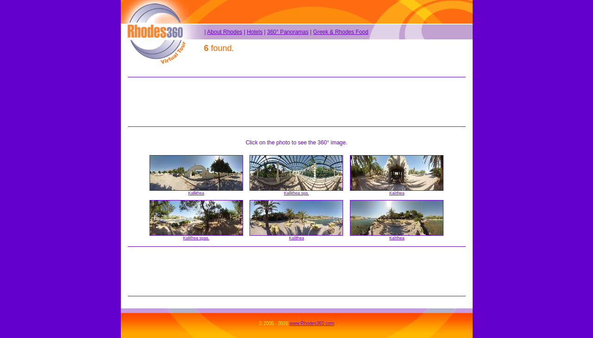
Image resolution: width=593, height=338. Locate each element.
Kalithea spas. (196, 238)
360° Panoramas (288, 32)
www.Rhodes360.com (311, 323)
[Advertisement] (296, 102)
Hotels (254, 32)
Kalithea (397, 193)
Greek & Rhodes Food (340, 32)
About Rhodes (224, 32)
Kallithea (196, 193)
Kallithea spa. (296, 193)
